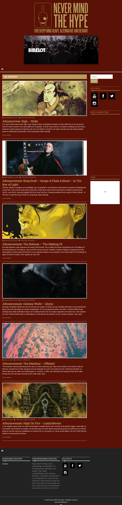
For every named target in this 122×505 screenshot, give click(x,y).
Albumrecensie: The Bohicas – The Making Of (32, 244)
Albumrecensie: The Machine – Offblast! (28, 363)
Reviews (32, 118)
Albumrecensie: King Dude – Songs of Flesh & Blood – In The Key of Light (41, 182)
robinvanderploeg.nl (60, 502)
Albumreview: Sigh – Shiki (20, 121)
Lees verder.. (7, 135)
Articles (24, 118)
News (26, 420)
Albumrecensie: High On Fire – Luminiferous (31, 423)
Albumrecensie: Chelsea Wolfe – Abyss (27, 304)
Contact (5, 464)
